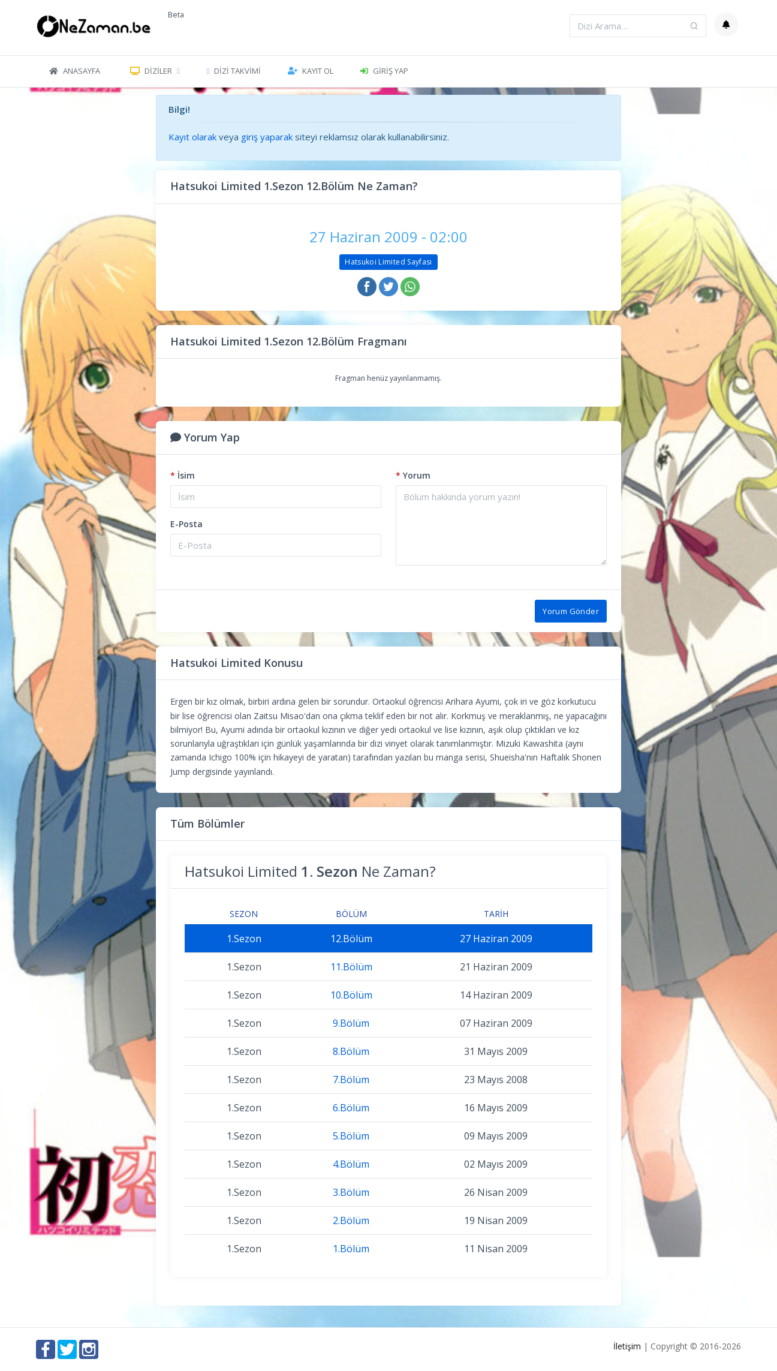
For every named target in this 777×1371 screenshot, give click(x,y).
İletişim (627, 1346)
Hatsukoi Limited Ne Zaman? (310, 871)
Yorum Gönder (571, 611)
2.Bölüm (351, 1220)
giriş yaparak (267, 137)
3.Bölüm (351, 1192)
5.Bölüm (351, 1135)
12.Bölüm (351, 938)
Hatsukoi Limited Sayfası (388, 262)
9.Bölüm (351, 1023)
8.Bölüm (351, 1051)
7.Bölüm (351, 1079)
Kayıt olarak (192, 137)
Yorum (413, 475)
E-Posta (186, 524)
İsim (182, 475)
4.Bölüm (351, 1164)
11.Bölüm (351, 966)
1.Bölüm (351, 1248)
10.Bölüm (351, 995)
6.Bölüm (351, 1107)
